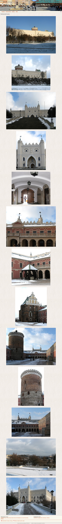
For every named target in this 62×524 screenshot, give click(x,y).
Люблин (15, 520)
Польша (11, 520)
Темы (17, 11)
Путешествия (8, 11)
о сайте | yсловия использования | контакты (38, 523)
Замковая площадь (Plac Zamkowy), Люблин (42, 517)
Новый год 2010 (19, 520)
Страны (13, 11)
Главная (3, 11)
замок (23, 520)
